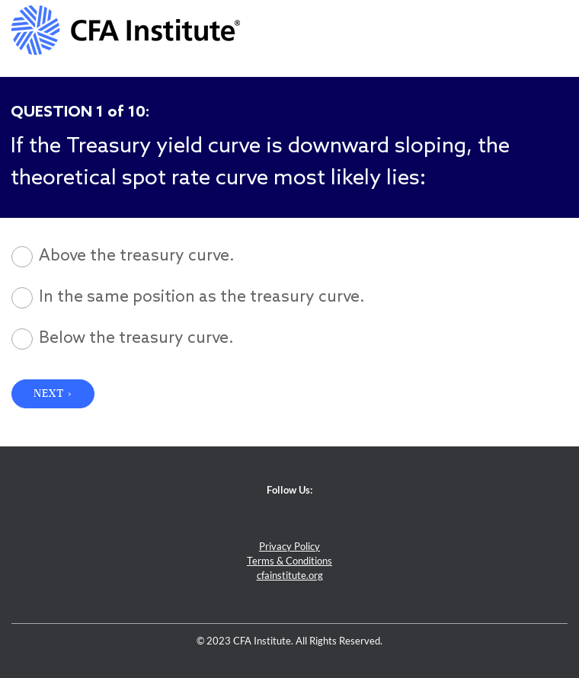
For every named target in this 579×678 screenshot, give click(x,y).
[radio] (289, 257)
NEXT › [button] (53, 394)
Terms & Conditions (289, 561)
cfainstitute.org (290, 575)
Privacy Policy (289, 546)
